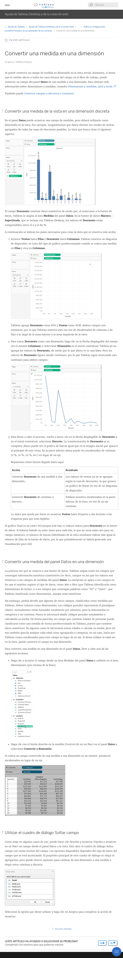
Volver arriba (61, 929)
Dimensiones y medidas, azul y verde (91, 86)
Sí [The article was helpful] (102, 943)
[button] (7, 4)
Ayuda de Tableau (15, 27)
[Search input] (106, 5)
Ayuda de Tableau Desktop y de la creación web (51, 27)
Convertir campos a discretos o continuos (49, 93)
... (79, 27)
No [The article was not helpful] (112, 943)
